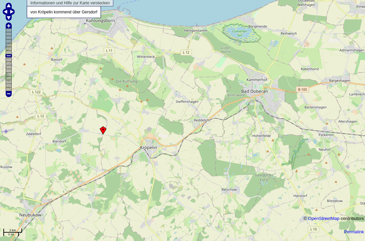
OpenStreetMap (324, 218)
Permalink (354, 231)
